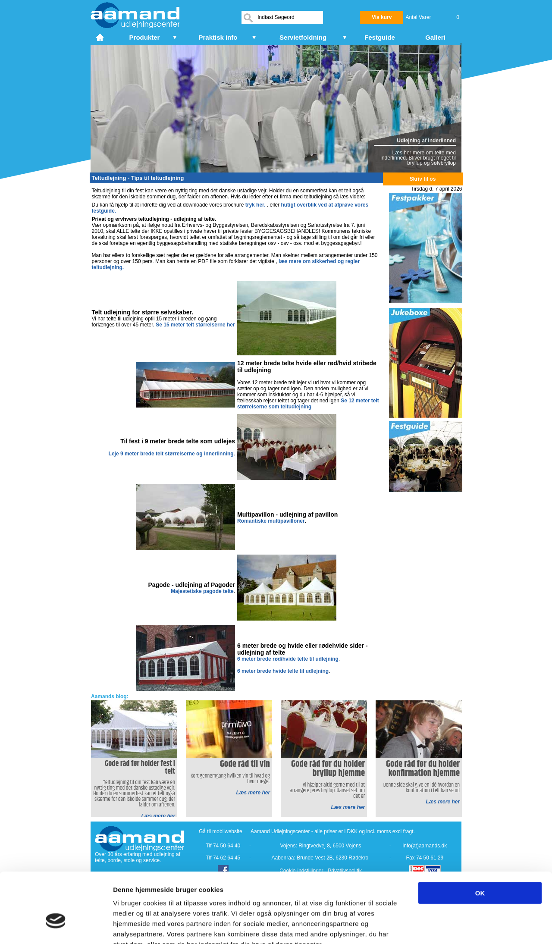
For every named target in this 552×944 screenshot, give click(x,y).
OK (480, 840)
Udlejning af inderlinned (426, 141)
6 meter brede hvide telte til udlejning (283, 671)
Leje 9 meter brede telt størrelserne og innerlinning (171, 454)
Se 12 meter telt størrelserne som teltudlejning (308, 404)
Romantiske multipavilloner (271, 521)
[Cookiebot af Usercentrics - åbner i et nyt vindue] (56, 927)
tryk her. (255, 205)
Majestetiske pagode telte (202, 591)
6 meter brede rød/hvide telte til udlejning (288, 659)
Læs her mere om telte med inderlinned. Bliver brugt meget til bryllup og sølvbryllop (418, 158)
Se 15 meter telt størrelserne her (195, 325)
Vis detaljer (448, 927)
